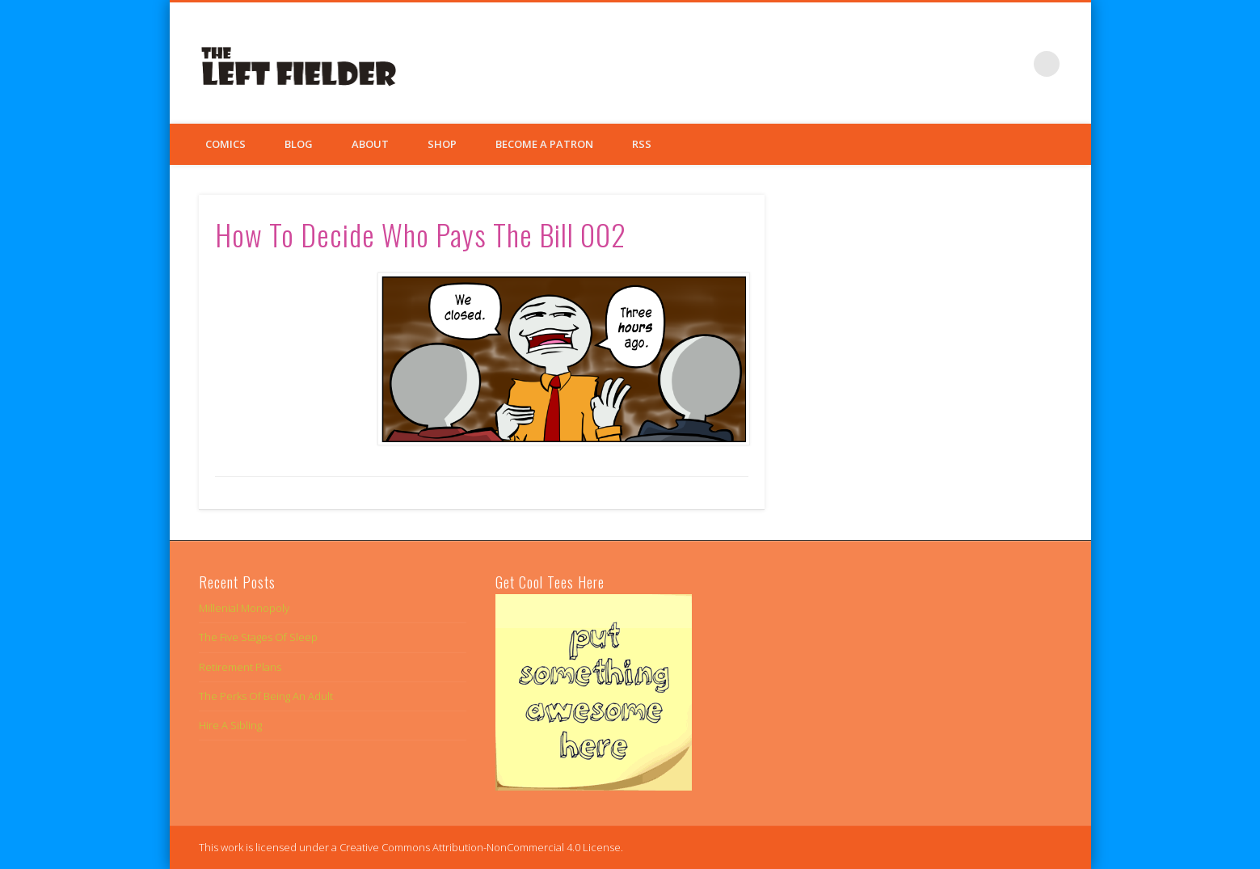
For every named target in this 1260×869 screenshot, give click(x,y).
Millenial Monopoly (244, 608)
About (370, 144)
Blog (298, 144)
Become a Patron (544, 144)
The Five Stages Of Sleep (258, 637)
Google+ (1013, 64)
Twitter (980, 64)
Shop (442, 144)
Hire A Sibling (230, 725)
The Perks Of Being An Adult (266, 696)
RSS (641, 144)
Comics (225, 144)
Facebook (947, 64)
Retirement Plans (240, 667)
